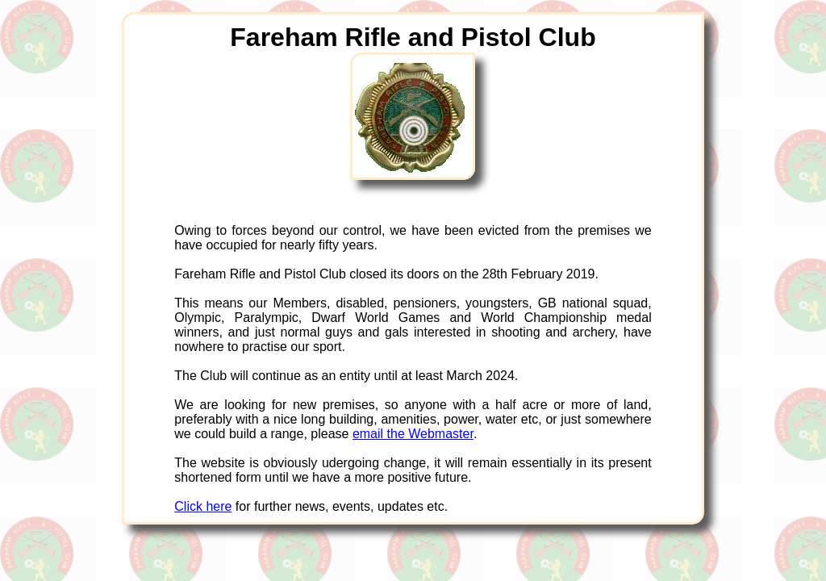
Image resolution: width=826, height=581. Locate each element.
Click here (203, 506)
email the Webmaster (413, 434)
